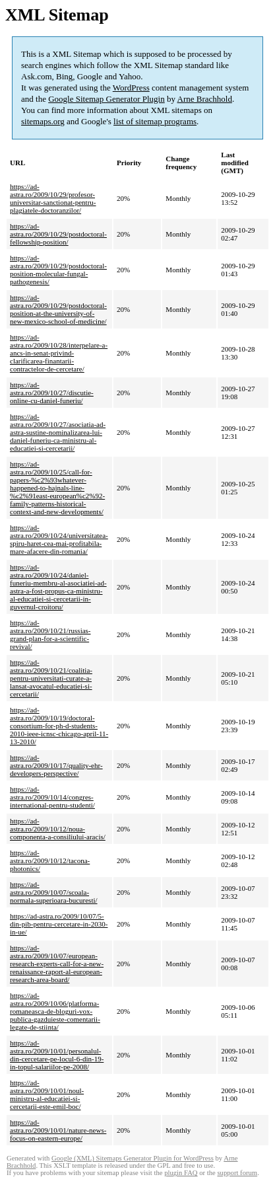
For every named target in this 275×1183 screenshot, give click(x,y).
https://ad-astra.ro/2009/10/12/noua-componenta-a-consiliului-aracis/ (58, 829)
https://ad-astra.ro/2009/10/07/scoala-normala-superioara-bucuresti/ (54, 892)
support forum (237, 1172)
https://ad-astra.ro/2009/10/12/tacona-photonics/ (50, 860)
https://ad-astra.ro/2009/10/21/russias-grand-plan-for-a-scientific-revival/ (50, 634)
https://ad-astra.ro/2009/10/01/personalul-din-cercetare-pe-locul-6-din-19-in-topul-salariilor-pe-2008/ (57, 1055)
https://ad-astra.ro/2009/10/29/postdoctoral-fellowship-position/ (58, 234)
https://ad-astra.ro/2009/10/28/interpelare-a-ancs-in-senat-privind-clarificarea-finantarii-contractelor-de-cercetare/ (58, 353)
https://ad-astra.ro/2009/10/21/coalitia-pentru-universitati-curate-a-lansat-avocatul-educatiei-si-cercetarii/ (51, 678)
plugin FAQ (180, 1172)
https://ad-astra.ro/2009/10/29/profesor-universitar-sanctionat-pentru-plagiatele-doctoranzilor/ (53, 198)
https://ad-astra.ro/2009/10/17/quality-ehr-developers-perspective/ (56, 765)
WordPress (131, 88)
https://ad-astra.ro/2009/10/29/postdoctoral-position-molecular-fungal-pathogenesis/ (58, 270)
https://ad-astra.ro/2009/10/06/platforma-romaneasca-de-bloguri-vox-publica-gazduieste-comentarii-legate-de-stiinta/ (55, 1011)
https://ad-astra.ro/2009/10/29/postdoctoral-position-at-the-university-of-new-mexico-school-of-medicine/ (58, 309)
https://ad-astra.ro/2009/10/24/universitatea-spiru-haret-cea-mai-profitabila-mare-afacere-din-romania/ (59, 539)
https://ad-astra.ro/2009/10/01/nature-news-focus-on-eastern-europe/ (58, 1130)
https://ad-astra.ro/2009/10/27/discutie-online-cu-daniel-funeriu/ (52, 392)
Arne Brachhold (204, 99)
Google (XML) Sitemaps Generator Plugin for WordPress (132, 1158)
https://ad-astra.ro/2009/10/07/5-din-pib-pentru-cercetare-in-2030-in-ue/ (58, 924)
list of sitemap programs (155, 121)
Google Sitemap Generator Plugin (106, 99)
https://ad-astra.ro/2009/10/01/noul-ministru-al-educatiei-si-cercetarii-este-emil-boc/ (47, 1094)
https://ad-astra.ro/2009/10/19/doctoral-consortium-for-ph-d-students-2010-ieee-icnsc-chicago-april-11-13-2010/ (59, 725)
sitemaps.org (43, 121)
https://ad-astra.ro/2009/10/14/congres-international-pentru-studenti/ (52, 797)
